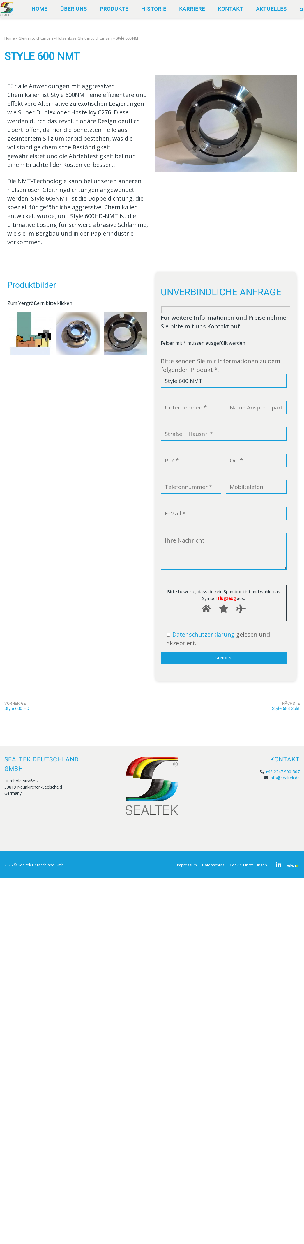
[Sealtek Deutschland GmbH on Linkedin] (278, 865)
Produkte (114, 9)
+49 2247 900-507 (282, 771)
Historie (153, 9)
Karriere (192, 9)
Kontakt (230, 9)
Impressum (187, 864)
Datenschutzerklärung (203, 634)
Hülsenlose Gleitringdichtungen (84, 38)
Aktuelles (271, 9)
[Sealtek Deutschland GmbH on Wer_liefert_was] (293, 865)
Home (39, 9)
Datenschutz (213, 864)
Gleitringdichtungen (35, 38)
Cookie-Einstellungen (248, 864)
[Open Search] (301, 9)
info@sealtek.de (285, 777)
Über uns (73, 9)
